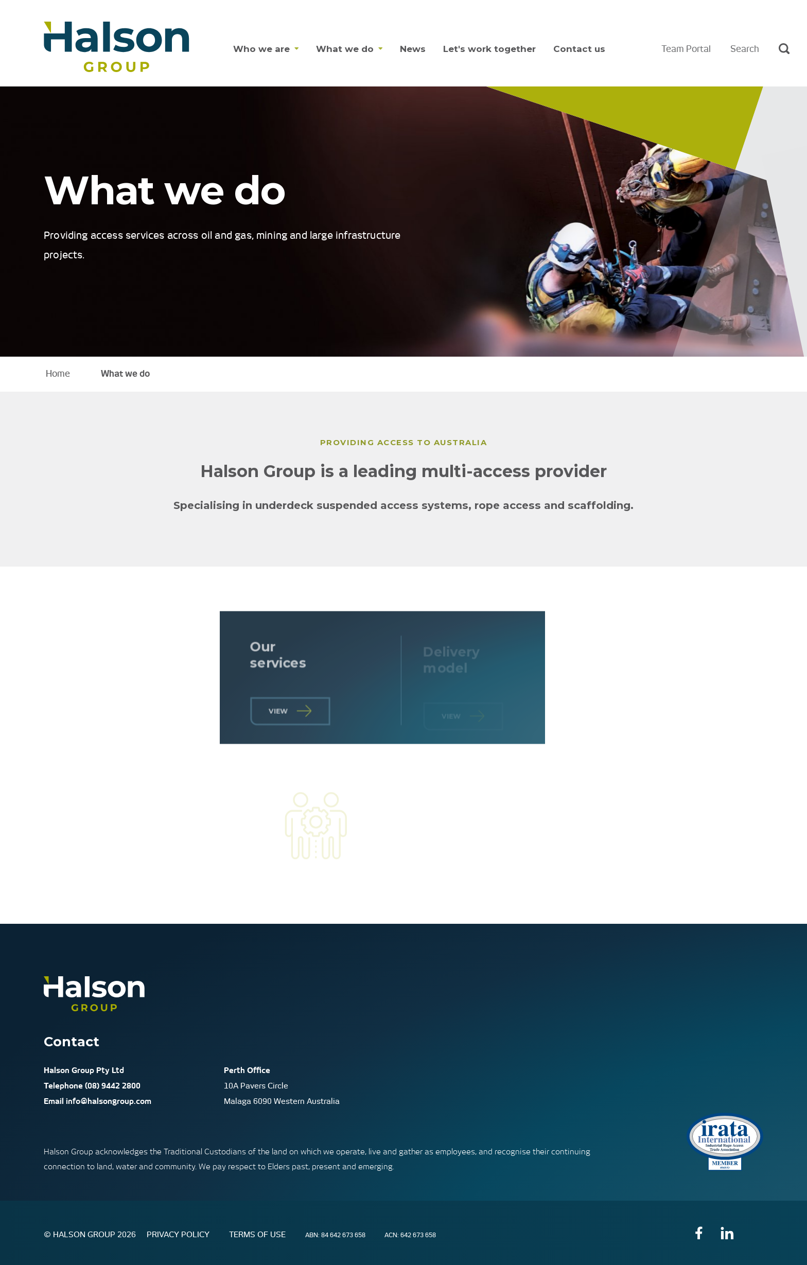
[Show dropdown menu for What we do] (378, 49)
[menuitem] (265, 49)
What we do (345, 49)
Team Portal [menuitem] (686, 49)
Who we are (261, 49)
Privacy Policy (179, 1234)
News (413, 49)
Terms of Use (258, 1234)
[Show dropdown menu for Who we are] (294, 49)
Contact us (579, 49)
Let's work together (489, 49)
